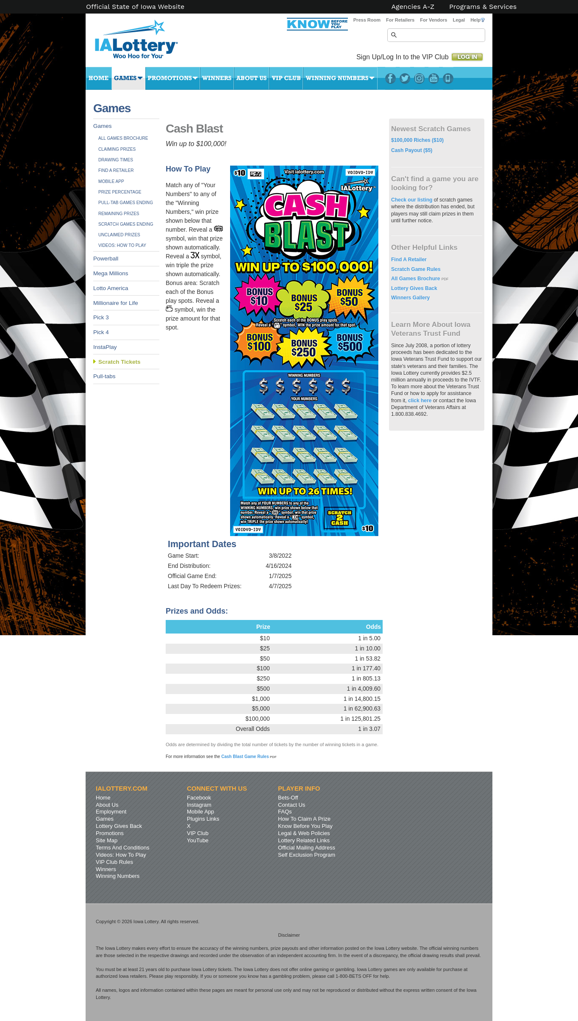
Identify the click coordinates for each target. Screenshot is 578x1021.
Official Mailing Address (306, 847)
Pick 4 (101, 332)
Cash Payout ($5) (411, 150)
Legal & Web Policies (304, 833)
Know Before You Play (305, 826)
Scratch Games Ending (125, 224)
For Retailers (400, 19)
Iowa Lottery (144, 42)
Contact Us (291, 805)
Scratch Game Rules (416, 269)
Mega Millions (110, 273)
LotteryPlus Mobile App (448, 78)
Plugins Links (203, 819)
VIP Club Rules (114, 862)
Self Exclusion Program (306, 855)
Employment (111, 811)
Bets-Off (288, 797)
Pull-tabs (104, 376)
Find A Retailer (116, 170)
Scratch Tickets (119, 362)
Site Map (106, 840)
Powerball (105, 258)
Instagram (419, 78)
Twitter (405, 78)
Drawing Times (115, 160)
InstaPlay (105, 347)
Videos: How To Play (122, 245)
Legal (459, 19)
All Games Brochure (123, 138)
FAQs (285, 811)
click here (419, 401)
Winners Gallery (410, 298)
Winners (217, 78)
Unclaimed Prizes (119, 234)
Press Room (367, 19)
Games (128, 78)
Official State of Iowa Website (135, 6)
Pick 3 (101, 317)
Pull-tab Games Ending (125, 202)
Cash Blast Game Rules (249, 756)
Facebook (390, 78)
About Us (251, 78)
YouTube (433, 78)
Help (477, 19)
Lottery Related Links (304, 840)
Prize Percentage (119, 192)
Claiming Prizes (117, 149)
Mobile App (111, 181)
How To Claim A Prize (304, 819)
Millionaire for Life (115, 303)
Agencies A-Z (413, 6)
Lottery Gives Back (414, 288)
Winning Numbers (340, 78)
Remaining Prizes (118, 213)
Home (99, 78)
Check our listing (412, 200)
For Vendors (433, 19)
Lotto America (110, 288)
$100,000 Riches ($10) (417, 140)
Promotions (172, 78)
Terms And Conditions (122, 847)
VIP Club (286, 78)
